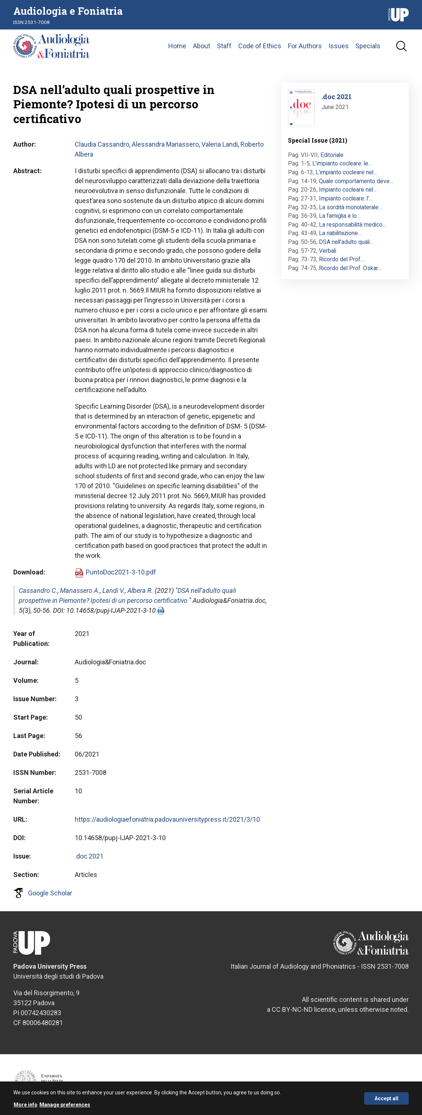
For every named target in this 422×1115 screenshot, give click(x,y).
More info (26, 1108)
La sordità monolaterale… (350, 207)
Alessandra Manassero (165, 144)
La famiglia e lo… (340, 215)
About (201, 46)
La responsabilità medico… (352, 224)
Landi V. (113, 590)
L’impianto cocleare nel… (346, 172)
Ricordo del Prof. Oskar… (350, 268)
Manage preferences (64, 1108)
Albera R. (140, 590)
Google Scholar (50, 893)
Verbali (327, 250)
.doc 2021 (89, 856)
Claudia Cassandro (102, 144)
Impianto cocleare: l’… (346, 198)
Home (177, 46)
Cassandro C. (38, 590)
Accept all (386, 1101)
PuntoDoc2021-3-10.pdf (121, 572)
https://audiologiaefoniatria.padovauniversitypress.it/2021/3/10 (167, 819)
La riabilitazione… (340, 233)
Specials (367, 46)
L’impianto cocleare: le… (342, 163)
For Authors (305, 46)
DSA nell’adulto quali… (346, 241)
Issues (338, 46)
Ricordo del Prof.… (342, 259)
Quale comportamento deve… (356, 181)
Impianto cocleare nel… (348, 189)
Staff (224, 46)
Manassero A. (80, 590)
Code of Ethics (259, 46)
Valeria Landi (219, 144)
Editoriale (332, 154)
